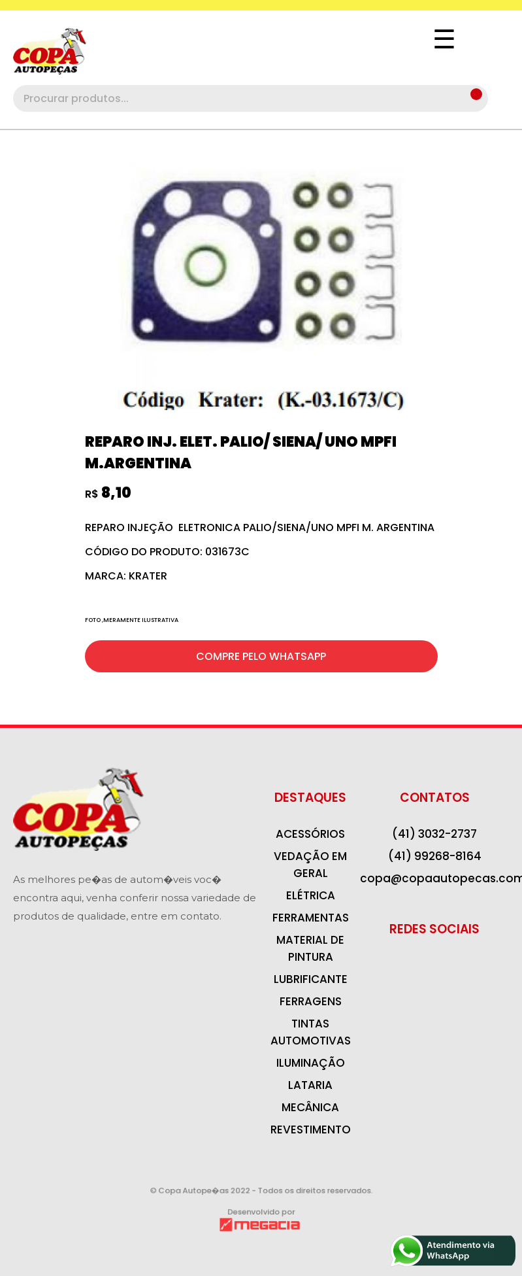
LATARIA (310, 1085)
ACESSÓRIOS (310, 834)
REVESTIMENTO (310, 1129)
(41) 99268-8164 (434, 856)
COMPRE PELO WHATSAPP (261, 656)
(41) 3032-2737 (434, 834)
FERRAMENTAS (310, 917)
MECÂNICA (310, 1107)
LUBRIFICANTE (311, 979)
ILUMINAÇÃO (310, 1063)
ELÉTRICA (310, 895)
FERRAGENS (311, 1001)
